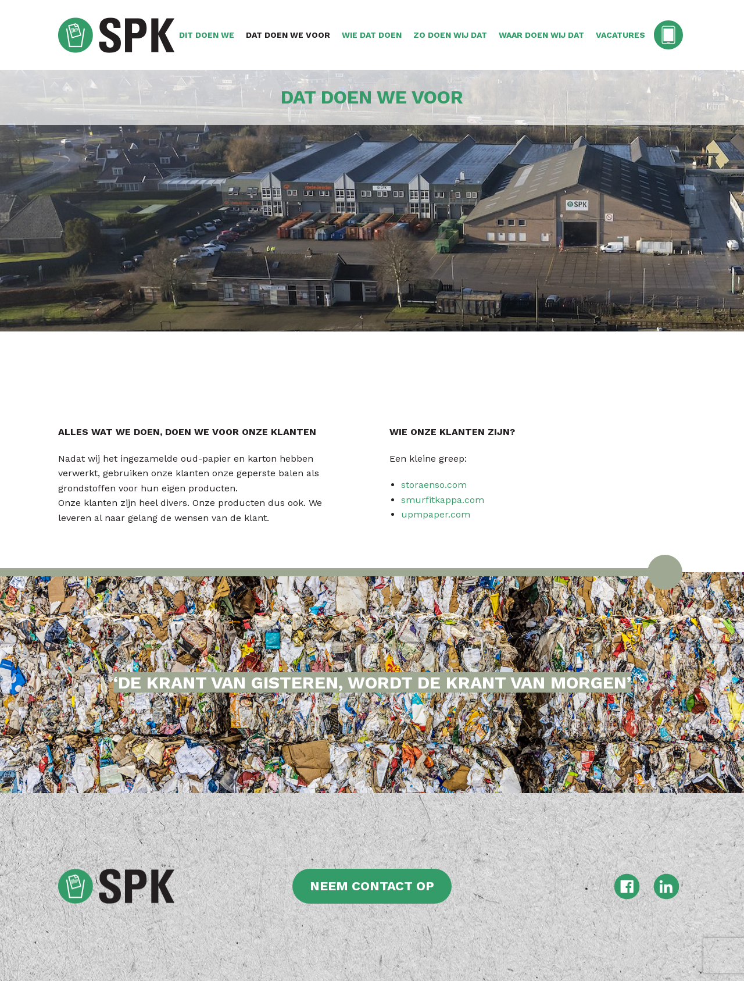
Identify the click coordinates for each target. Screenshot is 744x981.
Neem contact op (372, 886)
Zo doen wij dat (450, 35)
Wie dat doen (372, 35)
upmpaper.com (435, 514)
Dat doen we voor (288, 35)
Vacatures (620, 35)
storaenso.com (434, 484)
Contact (670, 35)
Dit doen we (206, 35)
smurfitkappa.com (442, 499)
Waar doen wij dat (541, 35)
